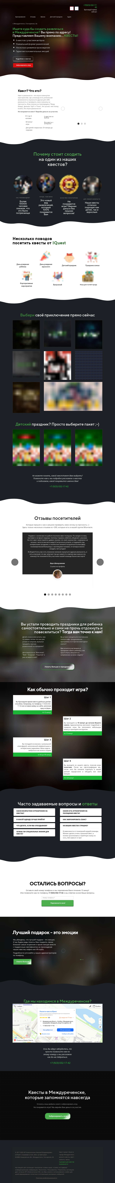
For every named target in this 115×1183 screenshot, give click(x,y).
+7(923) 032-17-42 (90, 6)
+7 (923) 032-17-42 (59, 486)
